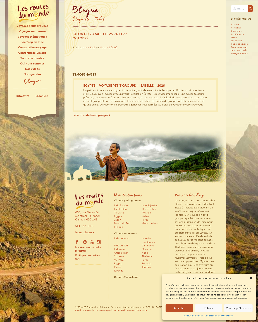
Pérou (145, 219)
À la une (235, 24)
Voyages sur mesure (32, 31)
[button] (251, 278)
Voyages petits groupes (32, 26)
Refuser (208, 308)
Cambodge (148, 245)
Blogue (32, 81)
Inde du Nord (121, 238)
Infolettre (22, 96)
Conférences (237, 34)
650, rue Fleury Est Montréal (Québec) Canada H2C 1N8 (87, 216)
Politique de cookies (193, 315)
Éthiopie (118, 227)
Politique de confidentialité (134, 310)
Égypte (118, 216)
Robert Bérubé (108, 47)
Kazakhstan (120, 209)
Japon (117, 219)
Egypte (118, 263)
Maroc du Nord (150, 223)
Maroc (117, 267)
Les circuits (236, 40)
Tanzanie (119, 212)
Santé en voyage (239, 47)
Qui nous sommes (32, 63)
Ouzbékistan (149, 209)
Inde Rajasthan (150, 205)
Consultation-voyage (32, 47)
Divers (234, 37)
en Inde (32, 42)
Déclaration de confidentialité (218, 315)
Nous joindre (32, 74)
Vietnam (146, 216)
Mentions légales (83, 310)
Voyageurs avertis (239, 53)
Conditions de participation (106, 310)
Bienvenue (236, 31)
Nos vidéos (32, 69)
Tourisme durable (32, 58)
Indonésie (119, 249)
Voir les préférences (238, 308)
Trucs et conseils (239, 50)
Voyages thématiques (32, 36)
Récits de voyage (239, 44)
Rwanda (146, 212)
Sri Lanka (119, 256)
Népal (145, 252)
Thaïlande (147, 256)
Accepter (179, 308)
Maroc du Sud (122, 223)
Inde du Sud (121, 245)
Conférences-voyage (32, 52)
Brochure (41, 96)
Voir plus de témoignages (92, 115)
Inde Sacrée (121, 205)
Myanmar (147, 249)
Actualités (236, 28)
